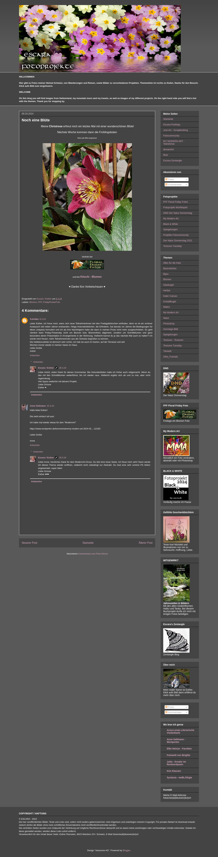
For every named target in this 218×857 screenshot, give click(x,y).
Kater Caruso (170, 296)
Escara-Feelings (171, 124)
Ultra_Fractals (170, 356)
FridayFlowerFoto (51, 302)
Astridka (34, 319)
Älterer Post (145, 542)
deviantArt (168, 149)
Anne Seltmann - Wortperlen (176, 740)
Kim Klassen (174, 771)
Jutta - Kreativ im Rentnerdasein (176, 763)
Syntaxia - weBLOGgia (179, 777)
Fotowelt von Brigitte (178, 755)
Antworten (35, 355)
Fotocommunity (171, 135)
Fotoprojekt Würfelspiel (175, 207)
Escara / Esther (46, 368)
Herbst (166, 290)
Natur (166, 318)
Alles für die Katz (172, 263)
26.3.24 (62, 368)
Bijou (165, 274)
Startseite (88, 542)
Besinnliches (170, 268)
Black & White (170, 224)
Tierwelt (167, 351)
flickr (165, 155)
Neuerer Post (29, 542)
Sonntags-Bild (170, 329)
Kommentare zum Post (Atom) (93, 553)
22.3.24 (50, 406)
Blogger (126, 850)
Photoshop (169, 323)
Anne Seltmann (38, 406)
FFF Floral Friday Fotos (175, 202)
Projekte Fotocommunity (176, 235)
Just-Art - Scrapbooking (175, 130)
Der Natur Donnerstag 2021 (177, 240)
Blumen (33, 302)
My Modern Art (171, 218)
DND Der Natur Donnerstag (177, 213)
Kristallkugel (169, 301)
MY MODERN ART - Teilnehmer (173, 142)
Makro (166, 307)
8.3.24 (43, 319)
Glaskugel (168, 285)
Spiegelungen (170, 229)
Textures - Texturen (173, 340)
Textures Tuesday (172, 246)
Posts (169, 179)
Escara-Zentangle (172, 160)
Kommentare (173, 184)
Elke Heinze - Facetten (179, 748)
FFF (40, 302)
